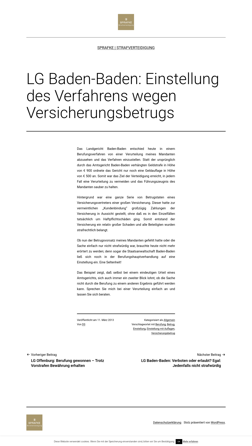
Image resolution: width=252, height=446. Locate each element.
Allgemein (169, 320)
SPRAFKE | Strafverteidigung (126, 48)
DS (83, 324)
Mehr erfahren (190, 441)
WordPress (218, 422)
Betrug (171, 324)
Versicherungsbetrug (163, 333)
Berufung (160, 324)
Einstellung (139, 328)
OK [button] (179, 441)
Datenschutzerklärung (167, 422)
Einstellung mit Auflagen (161, 328)
